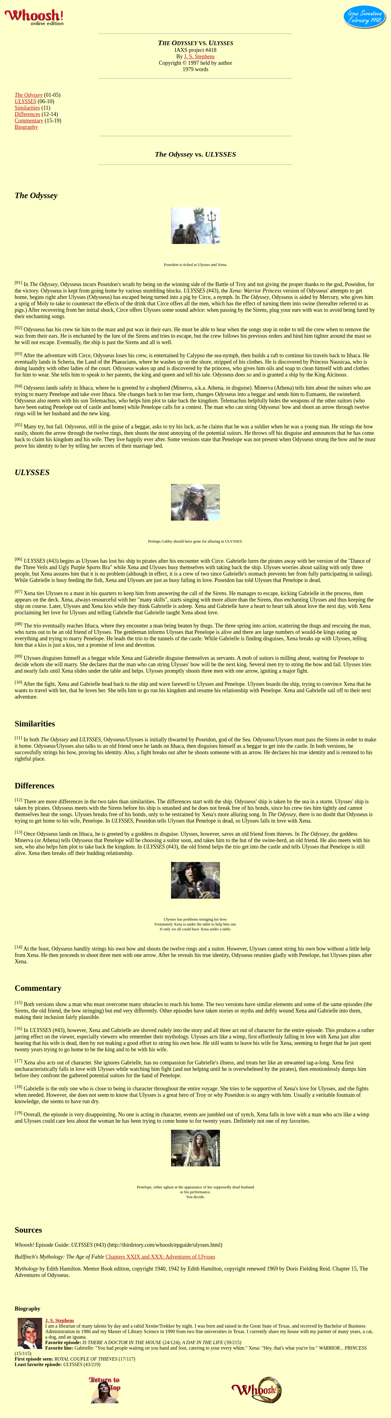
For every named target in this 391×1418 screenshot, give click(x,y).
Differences (27, 114)
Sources (28, 1229)
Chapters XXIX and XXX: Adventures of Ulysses (160, 1257)
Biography (26, 127)
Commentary (29, 121)
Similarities (27, 108)
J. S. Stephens (199, 56)
